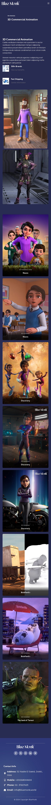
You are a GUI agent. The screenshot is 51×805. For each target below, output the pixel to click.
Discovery (25, 400)
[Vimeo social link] (35, 753)
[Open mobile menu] (48, 3)
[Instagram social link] (26, 753)
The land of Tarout (25, 720)
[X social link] (21, 753)
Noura (25, 273)
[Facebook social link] (16, 753)
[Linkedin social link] (30, 753)
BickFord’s (25, 592)
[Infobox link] (13, 68)
